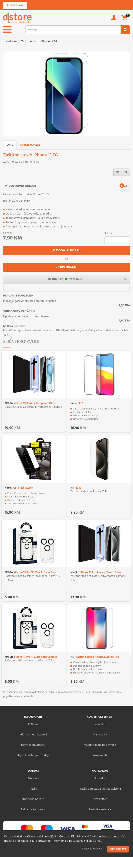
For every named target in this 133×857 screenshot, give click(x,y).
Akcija (33, 788)
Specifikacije (30, 144)
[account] (113, 18)
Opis (10, 144)
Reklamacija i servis (33, 809)
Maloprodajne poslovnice (100, 745)
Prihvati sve (118, 849)
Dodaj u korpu (66, 250)
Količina (109, 233)
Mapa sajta (100, 734)
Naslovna (11, 41)
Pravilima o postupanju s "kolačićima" (78, 840)
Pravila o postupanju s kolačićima (100, 788)
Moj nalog (99, 778)
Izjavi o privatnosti (40, 840)
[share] (126, 172)
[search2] (125, 29)
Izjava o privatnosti (33, 745)
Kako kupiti (100, 755)
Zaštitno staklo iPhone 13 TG (39, 41)
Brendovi (33, 778)
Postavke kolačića (92, 849)
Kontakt (100, 724)
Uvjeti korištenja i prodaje (33, 755)
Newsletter (100, 799)
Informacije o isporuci (33, 734)
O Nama (33, 724)
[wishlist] (117, 172)
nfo (124, 186)
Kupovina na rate (33, 799)
